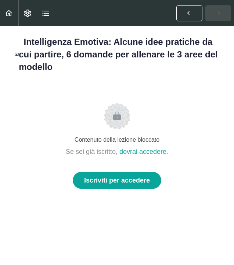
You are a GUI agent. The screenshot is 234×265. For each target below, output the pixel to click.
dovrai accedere (142, 151)
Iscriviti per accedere (117, 180)
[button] (9, 13)
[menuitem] (27, 13)
